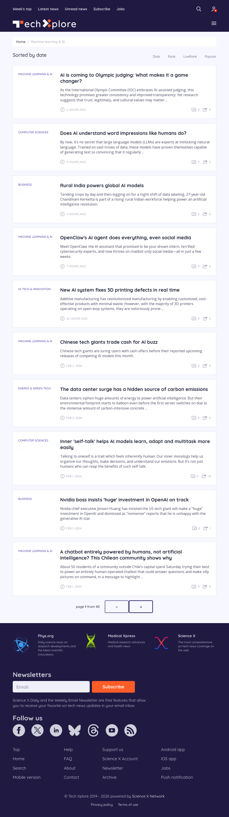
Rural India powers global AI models (102, 185)
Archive (109, 777)
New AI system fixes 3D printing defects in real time (120, 290)
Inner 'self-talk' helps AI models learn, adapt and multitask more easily (135, 444)
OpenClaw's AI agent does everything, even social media (125, 237)
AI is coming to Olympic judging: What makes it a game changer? (124, 78)
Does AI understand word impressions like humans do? (123, 133)
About (70, 768)
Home (20, 42)
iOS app (168, 758)
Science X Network (148, 796)
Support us (112, 749)
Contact (71, 777)
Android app (173, 749)
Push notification (177, 777)
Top (16, 749)
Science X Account (120, 758)
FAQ (68, 758)
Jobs (121, 9)
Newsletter (112, 768)
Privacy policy (102, 804)
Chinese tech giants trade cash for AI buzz (109, 342)
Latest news (48, 9)
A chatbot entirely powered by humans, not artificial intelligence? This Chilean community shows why (121, 555)
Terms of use (128, 804)
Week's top (22, 9)
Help (68, 749)
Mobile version (27, 777)
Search (19, 768)
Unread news (76, 9)
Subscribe (101, 9)
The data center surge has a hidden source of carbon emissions (134, 389)
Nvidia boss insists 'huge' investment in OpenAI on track (124, 500)
